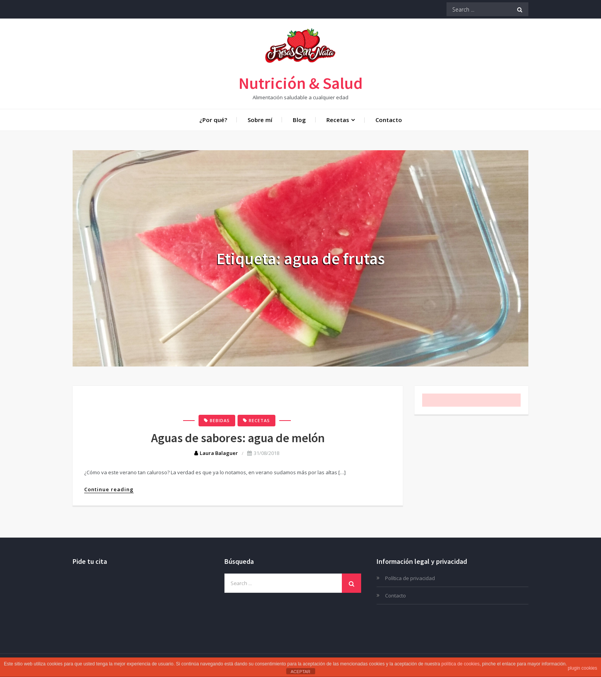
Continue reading (109, 489)
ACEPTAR (300, 671)
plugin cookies (582, 668)
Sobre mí (260, 120)
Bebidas (220, 420)
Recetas (337, 120)
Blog (299, 120)
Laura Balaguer (219, 453)
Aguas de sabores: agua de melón (238, 438)
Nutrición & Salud (301, 83)
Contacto (388, 120)
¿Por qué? (213, 120)
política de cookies (460, 664)
